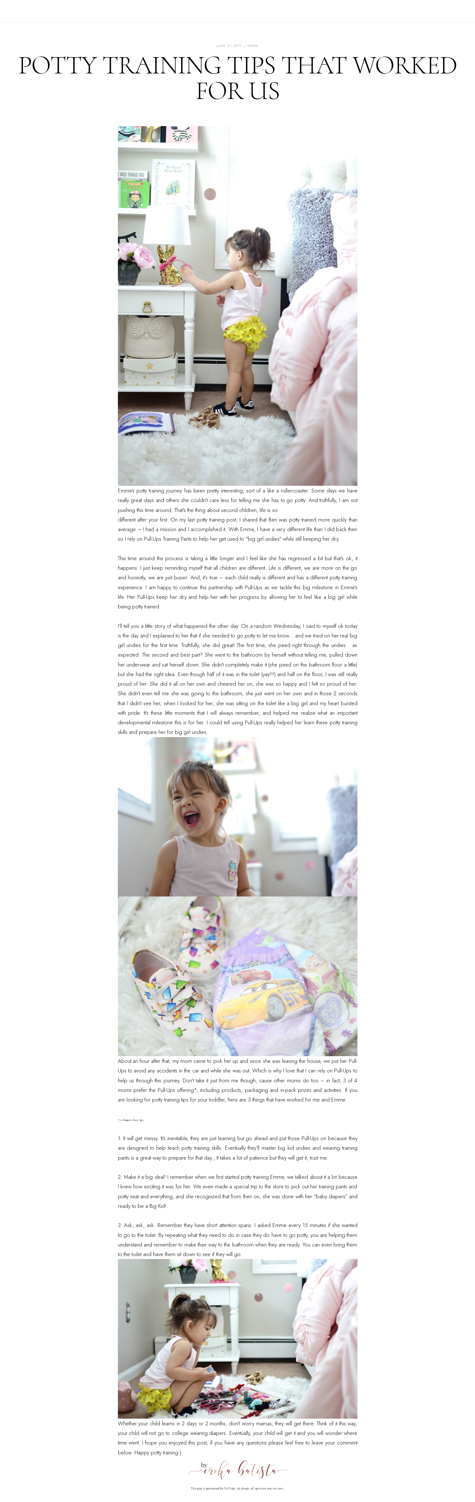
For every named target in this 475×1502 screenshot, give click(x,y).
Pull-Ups (152, 539)
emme (253, 45)
